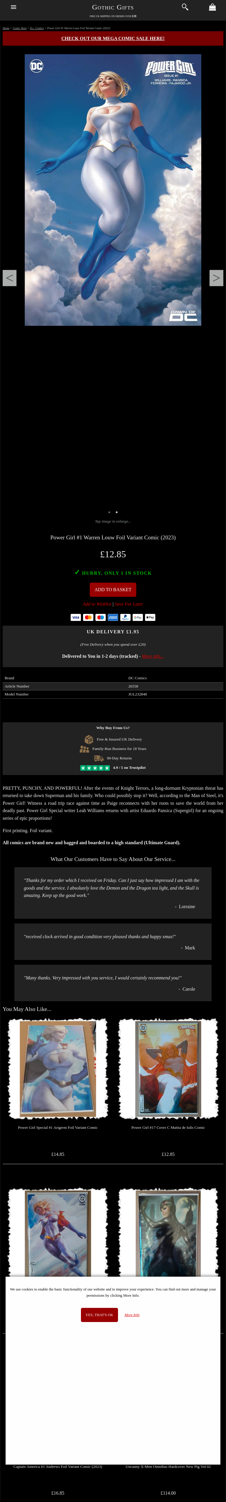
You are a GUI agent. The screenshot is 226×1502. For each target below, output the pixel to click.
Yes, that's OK (99, 1315)
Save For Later (129, 604)
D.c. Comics (37, 28)
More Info (131, 1315)
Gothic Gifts (113, 7)
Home (6, 28)
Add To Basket (113, 589)
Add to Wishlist (97, 604)
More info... (153, 656)
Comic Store (19, 28)
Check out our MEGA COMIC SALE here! (113, 38)
